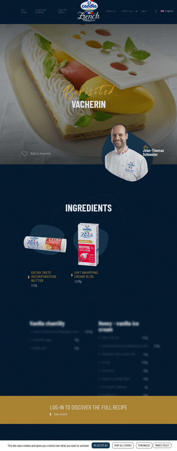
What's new (127, 11)
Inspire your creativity (40, 11)
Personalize (144, 445)
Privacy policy (162, 445)
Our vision (24, 11)
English (167, 11)
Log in (144, 11)
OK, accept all (101, 445)
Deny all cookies (123, 445)
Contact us (111, 11)
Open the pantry (62, 11)
